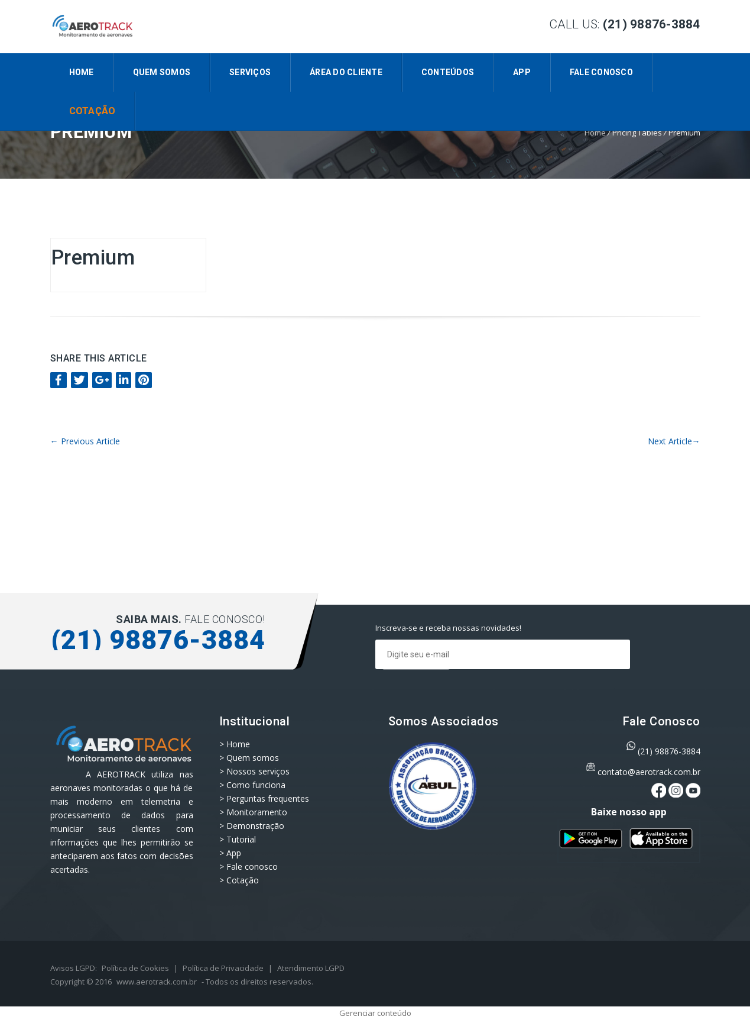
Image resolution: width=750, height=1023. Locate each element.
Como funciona (255, 784)
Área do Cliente (346, 72)
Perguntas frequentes (267, 798)
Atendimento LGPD (311, 968)
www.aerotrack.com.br (156, 981)
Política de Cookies (135, 968)
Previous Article (85, 441)
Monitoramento (256, 812)
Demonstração (255, 825)
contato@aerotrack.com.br (649, 771)
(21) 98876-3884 (669, 751)
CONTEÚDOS (447, 72)
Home (81, 72)
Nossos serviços (258, 771)
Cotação (92, 111)
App (522, 72)
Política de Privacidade (223, 968)
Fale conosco (601, 72)
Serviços (250, 72)
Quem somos (162, 72)
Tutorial (241, 839)
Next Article (674, 441)
